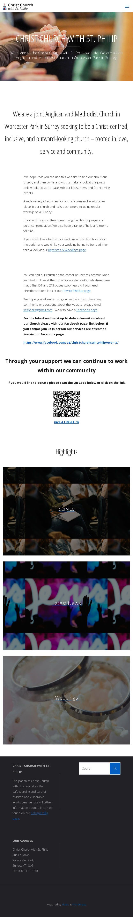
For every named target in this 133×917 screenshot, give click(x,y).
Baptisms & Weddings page (67, 250)
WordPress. (79, 904)
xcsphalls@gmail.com (37, 310)
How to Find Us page (76, 291)
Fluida (65, 904)
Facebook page (86, 310)
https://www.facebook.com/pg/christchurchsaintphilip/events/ (71, 342)
